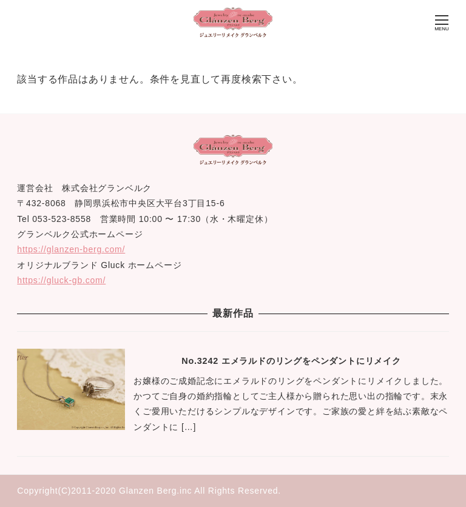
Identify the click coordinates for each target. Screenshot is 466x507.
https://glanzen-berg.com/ (71, 249)
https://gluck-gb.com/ (61, 280)
